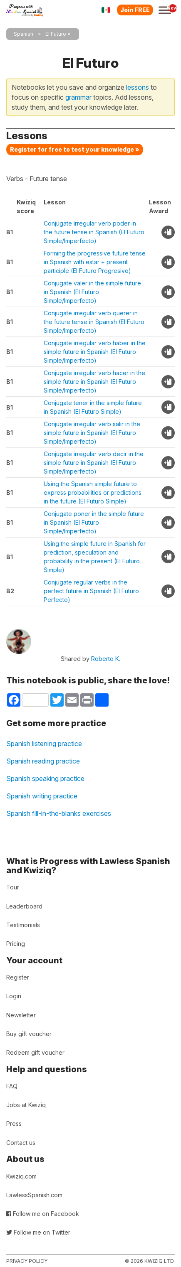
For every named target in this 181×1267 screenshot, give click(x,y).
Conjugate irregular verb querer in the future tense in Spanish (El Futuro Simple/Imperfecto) (94, 321)
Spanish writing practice (41, 796)
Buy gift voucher (29, 1033)
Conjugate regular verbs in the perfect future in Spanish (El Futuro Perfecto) (91, 591)
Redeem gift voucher (35, 1052)
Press (14, 1123)
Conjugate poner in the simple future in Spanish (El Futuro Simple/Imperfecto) (94, 522)
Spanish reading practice (43, 761)
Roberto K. (105, 658)
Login (13, 995)
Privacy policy (26, 1261)
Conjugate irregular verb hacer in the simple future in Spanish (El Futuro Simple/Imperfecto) (94, 381)
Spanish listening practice (44, 743)
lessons (137, 87)
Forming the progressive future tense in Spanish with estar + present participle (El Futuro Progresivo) (95, 262)
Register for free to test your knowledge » (74, 149)
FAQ (11, 1086)
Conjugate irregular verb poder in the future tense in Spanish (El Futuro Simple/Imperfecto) (94, 232)
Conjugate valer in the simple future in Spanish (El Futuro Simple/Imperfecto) (92, 292)
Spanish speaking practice (45, 778)
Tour (12, 887)
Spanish (23, 34)
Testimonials (23, 924)
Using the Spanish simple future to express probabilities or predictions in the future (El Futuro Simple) (92, 492)
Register (17, 977)
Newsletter (21, 1015)
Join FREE (135, 9)
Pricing (15, 943)
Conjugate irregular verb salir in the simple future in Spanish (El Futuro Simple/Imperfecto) (92, 432)
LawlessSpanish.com (34, 1194)
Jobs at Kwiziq (26, 1104)
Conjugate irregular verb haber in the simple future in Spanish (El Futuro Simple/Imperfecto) (95, 351)
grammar (78, 97)
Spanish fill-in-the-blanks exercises (58, 813)
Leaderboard (24, 906)
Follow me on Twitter (38, 1232)
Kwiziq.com (21, 1176)
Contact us (20, 1142)
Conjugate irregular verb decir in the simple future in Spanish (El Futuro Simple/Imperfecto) (94, 462)
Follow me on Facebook (42, 1213)
